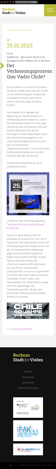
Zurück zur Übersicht (19, 30)
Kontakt (28, 371)
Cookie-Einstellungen (28, 387)
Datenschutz (28, 382)
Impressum (28, 377)
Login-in (50, 465)
